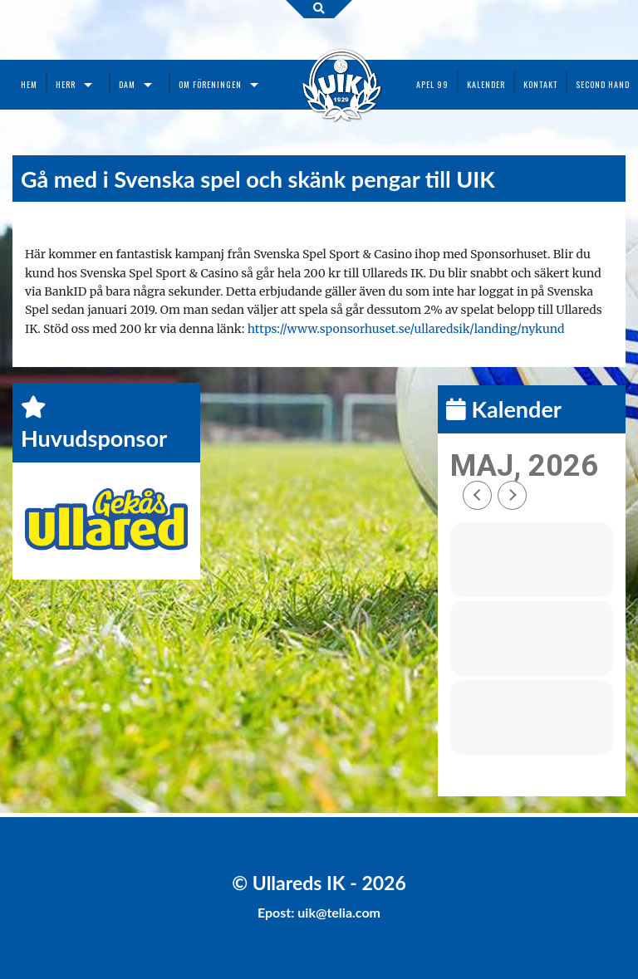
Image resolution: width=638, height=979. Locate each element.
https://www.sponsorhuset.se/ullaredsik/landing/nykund (406, 328)
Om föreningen (210, 84)
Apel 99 (432, 84)
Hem (29, 84)
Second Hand (603, 84)
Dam (127, 84)
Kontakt (540, 84)
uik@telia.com (338, 912)
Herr (66, 84)
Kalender (486, 84)
